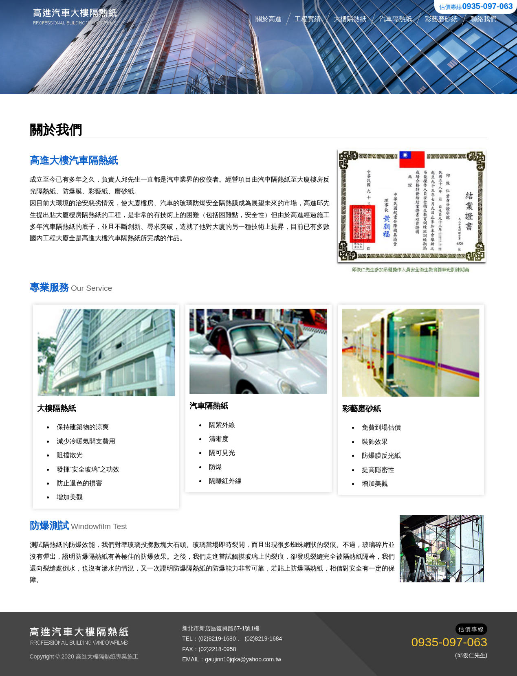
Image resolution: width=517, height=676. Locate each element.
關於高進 (268, 18)
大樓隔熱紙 (350, 18)
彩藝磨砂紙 (441, 18)
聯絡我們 (484, 18)
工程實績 (308, 18)
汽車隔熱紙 (395, 18)
